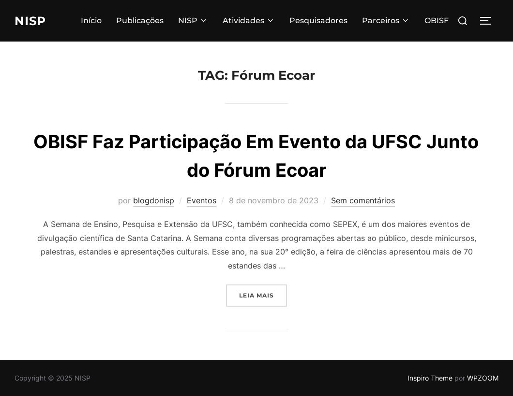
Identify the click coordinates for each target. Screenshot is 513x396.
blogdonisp (153, 200)
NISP (31, 20)
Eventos (201, 200)
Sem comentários (363, 200)
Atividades (249, 20)
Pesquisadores (318, 20)
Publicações (140, 20)
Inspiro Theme (430, 378)
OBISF (436, 20)
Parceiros (386, 20)
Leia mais (263, 294)
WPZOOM (482, 378)
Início (91, 20)
